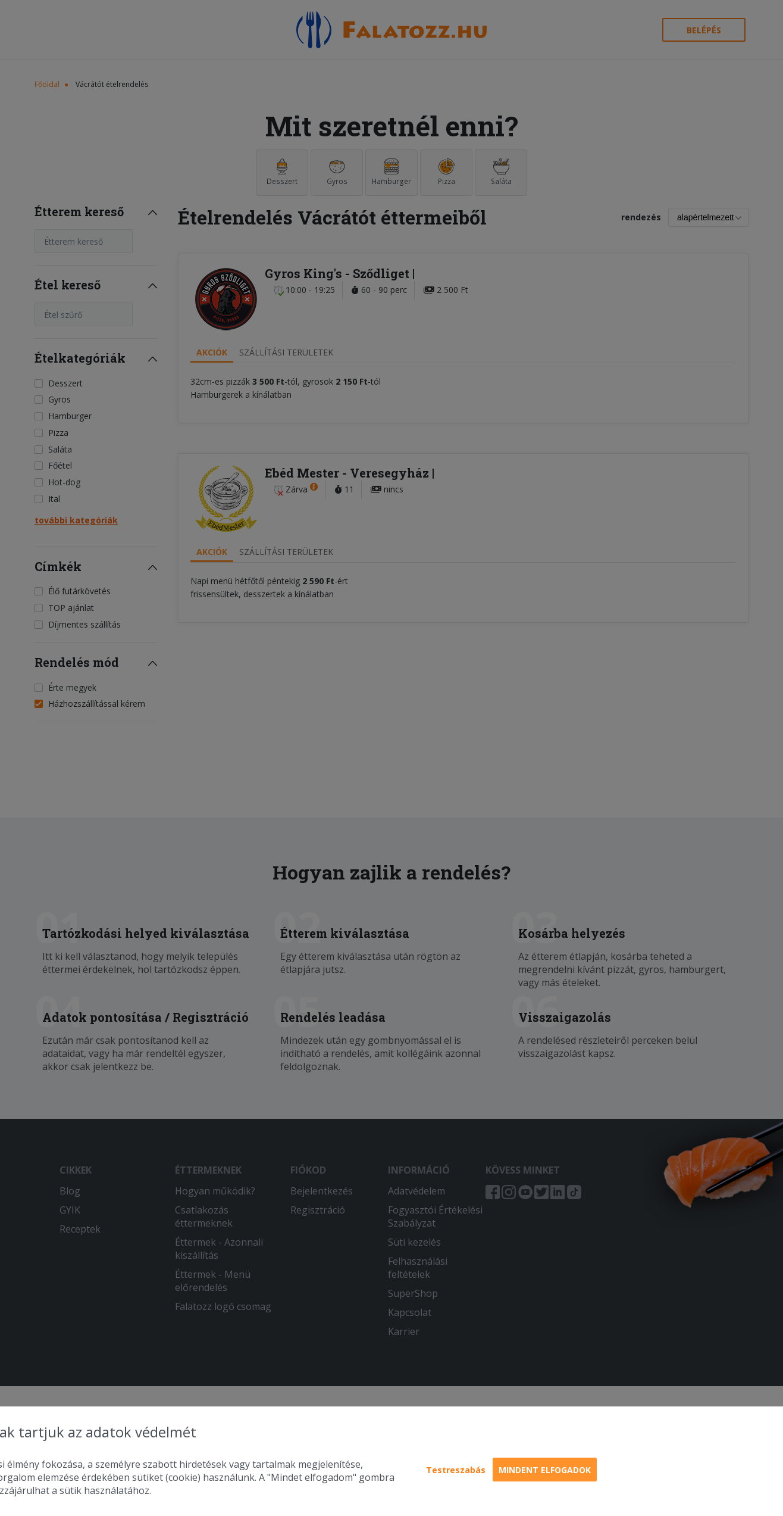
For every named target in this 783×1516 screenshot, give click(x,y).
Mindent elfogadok (545, 1470)
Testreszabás (456, 1470)
